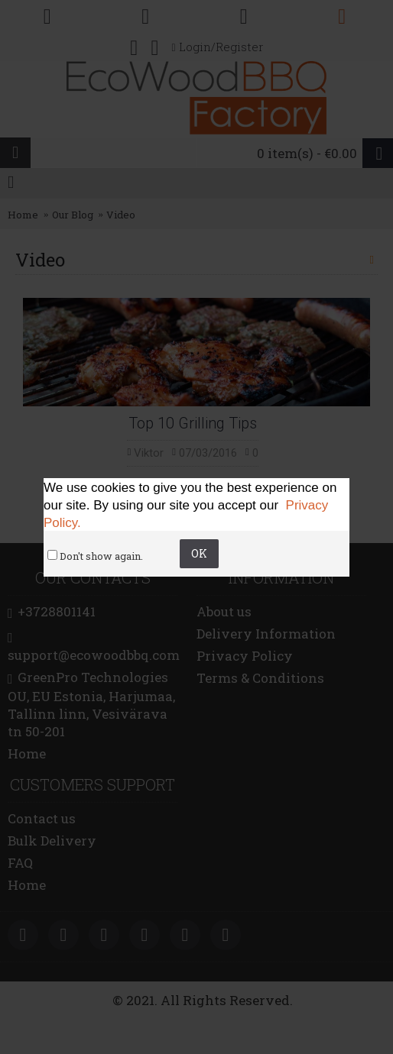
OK (199, 553)
